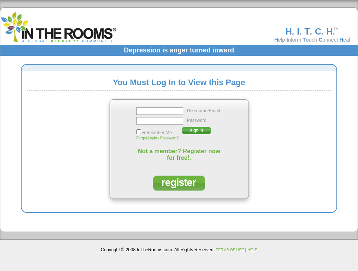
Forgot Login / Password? (157, 138)
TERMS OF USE (230, 250)
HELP (252, 250)
